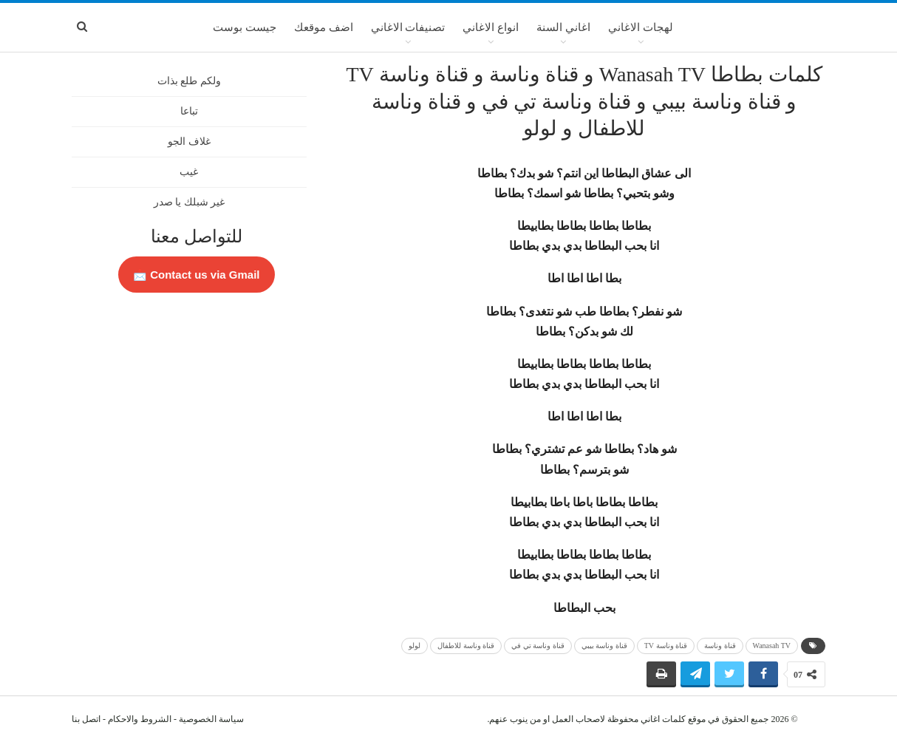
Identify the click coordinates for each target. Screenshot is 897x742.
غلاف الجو (189, 141)
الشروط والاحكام (139, 719)
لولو (414, 645)
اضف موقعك (323, 27)
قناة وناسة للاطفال (465, 645)
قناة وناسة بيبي (604, 645)
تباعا (189, 111)
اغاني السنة (563, 27)
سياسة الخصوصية (211, 719)
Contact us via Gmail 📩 (196, 274)
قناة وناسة (720, 645)
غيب (189, 171)
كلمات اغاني (663, 719)
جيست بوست (244, 27)
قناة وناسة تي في (538, 645)
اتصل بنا (86, 719)
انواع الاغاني (491, 27)
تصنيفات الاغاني (408, 27)
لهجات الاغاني (640, 27)
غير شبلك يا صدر (189, 202)
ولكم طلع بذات (189, 80)
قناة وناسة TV (665, 645)
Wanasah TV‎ (772, 645)
